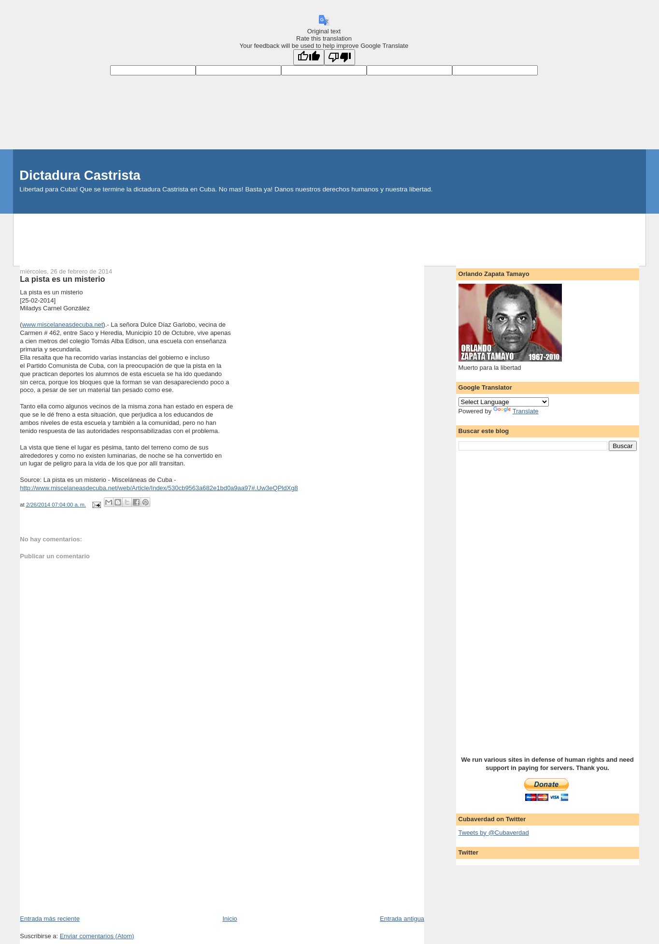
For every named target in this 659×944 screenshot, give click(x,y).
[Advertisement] (329, 235)
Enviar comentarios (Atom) (97, 936)
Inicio (229, 918)
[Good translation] (308, 57)
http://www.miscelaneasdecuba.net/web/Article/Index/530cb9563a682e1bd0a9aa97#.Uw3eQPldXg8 (159, 488)
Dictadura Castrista (79, 175)
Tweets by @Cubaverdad (493, 832)
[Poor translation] (339, 57)
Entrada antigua (402, 918)
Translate (516, 411)
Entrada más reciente (50, 918)
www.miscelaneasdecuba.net (62, 324)
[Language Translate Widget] (503, 402)
